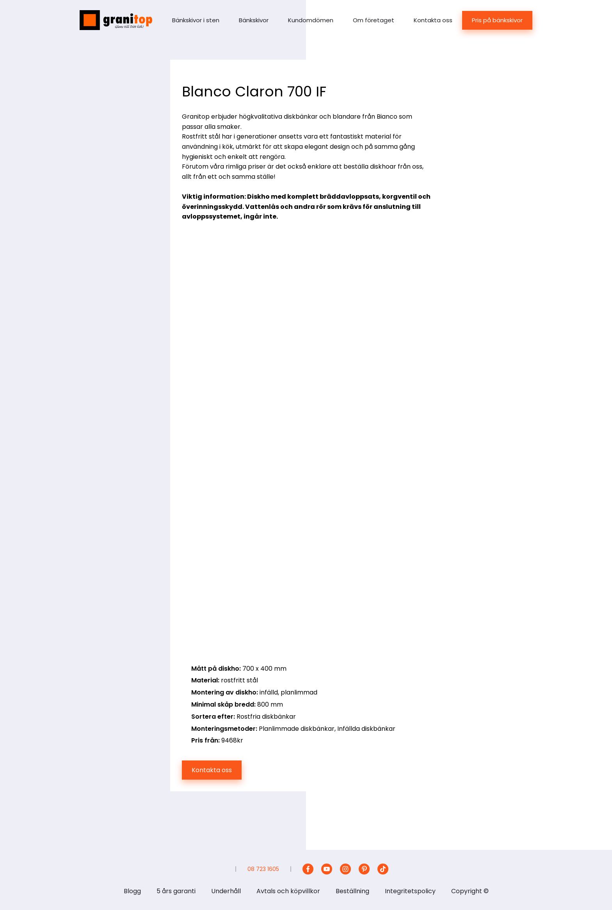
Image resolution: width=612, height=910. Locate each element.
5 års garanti (176, 891)
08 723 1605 (263, 869)
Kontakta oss (433, 20)
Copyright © (470, 891)
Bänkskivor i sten (195, 20)
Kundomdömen (310, 20)
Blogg (132, 891)
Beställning (352, 891)
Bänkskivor (254, 20)
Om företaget (373, 20)
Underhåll (226, 891)
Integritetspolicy (410, 891)
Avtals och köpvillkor (288, 891)
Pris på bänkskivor (497, 20)
